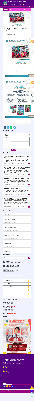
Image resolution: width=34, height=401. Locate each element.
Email (5, 137)
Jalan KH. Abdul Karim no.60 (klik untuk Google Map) (12, 363)
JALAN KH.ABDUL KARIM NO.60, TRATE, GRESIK (17, 4)
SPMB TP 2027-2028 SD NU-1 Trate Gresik (12, 216)
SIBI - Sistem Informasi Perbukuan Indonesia (13, 232)
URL (5, 139)
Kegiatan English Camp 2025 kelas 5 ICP (12, 188)
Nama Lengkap (6, 135)
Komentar (6, 142)
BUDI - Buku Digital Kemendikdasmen (11, 230)
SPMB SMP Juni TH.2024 (9, 243)
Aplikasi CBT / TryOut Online (9, 219)
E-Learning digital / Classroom (10, 222)
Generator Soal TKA (8, 251)
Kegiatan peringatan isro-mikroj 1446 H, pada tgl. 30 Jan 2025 (16, 178)
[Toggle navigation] (29, 6)
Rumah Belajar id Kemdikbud (10, 227)
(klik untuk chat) (8, 372)
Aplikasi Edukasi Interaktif (9, 248)
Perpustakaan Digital (8, 224)
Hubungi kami (7, 214)
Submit (14, 149)
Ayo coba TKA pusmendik (9, 240)
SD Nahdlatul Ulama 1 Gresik (18, 390)
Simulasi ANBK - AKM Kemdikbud (10, 238)
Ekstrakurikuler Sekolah (8, 246)
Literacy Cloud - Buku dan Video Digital (11, 235)
